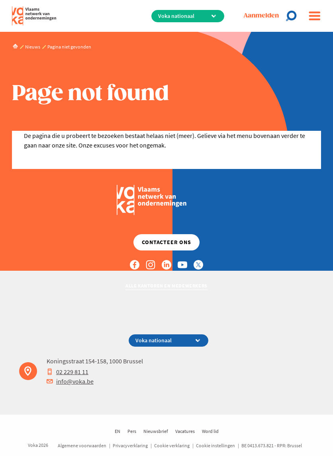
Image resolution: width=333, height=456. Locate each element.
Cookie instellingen (215, 445)
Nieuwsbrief (155, 431)
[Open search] (293, 16)
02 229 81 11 (67, 372)
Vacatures (185, 431)
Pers (131, 431)
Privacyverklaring (130, 445)
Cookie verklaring (172, 445)
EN (117, 431)
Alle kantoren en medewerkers (166, 286)
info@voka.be (70, 381)
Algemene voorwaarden (82, 445)
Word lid (210, 431)
